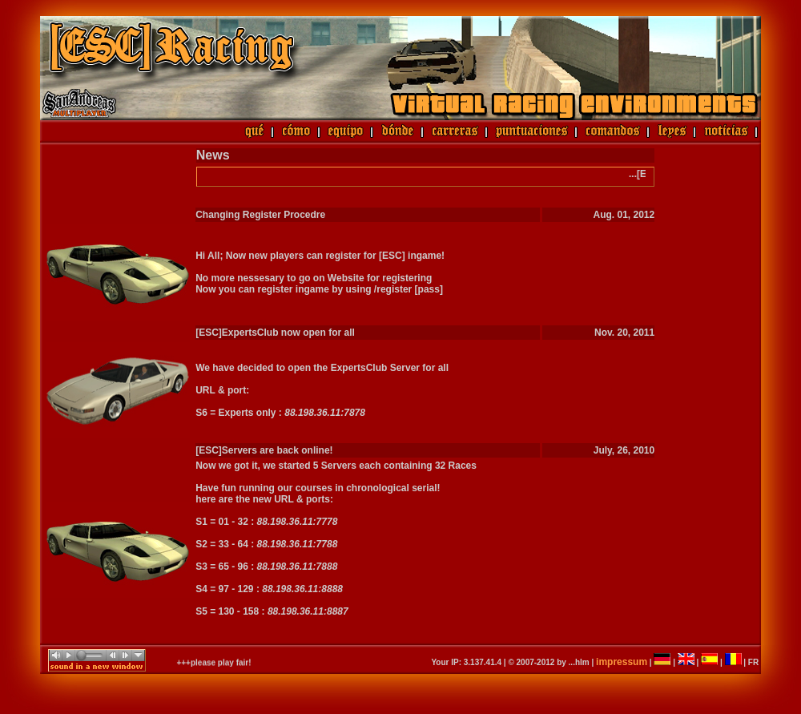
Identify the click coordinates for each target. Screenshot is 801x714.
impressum (621, 662)
